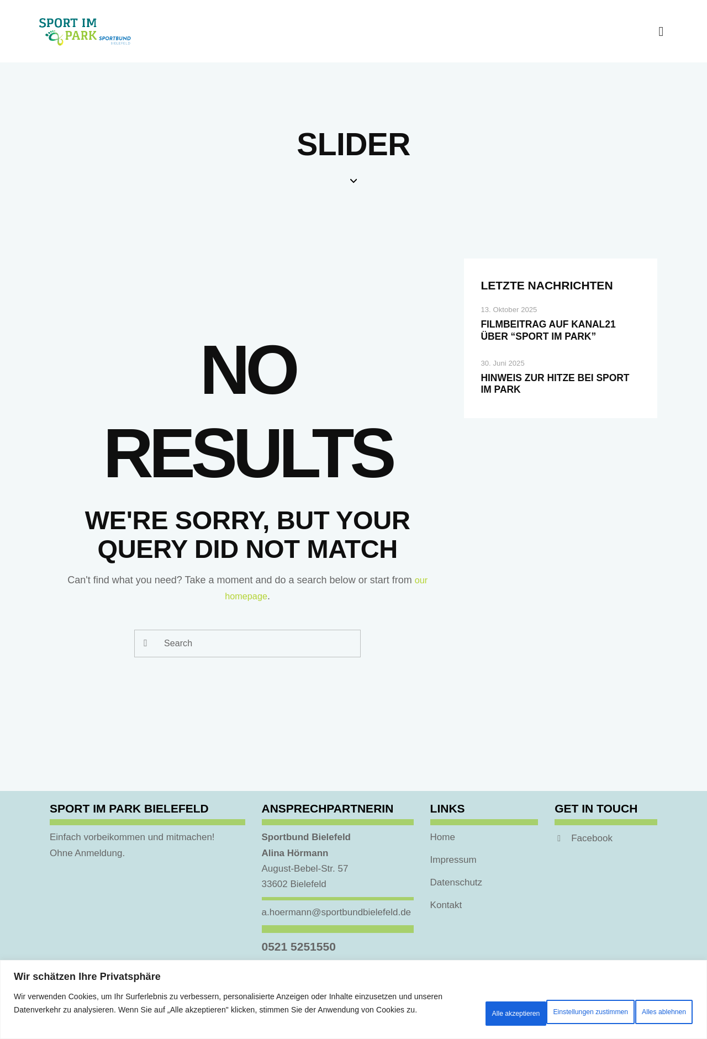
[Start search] (147, 644)
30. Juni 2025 (502, 384)
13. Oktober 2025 (509, 309)
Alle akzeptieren (649, 1003)
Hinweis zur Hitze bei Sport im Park (548, 408)
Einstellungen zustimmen (456, 1003)
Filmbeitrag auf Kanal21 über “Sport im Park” (558, 341)
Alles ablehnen (560, 1003)
